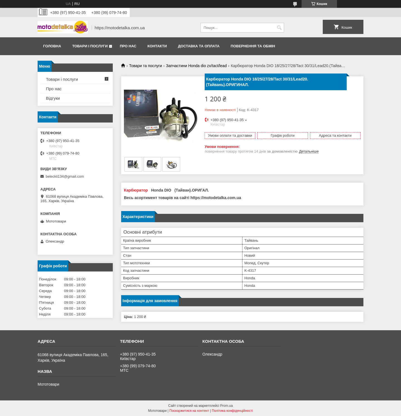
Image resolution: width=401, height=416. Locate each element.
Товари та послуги (145, 65)
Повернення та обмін (253, 46)
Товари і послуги (89, 46)
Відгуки (53, 98)
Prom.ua (226, 406)
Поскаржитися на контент (189, 411)
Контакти (157, 46)
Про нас (128, 46)
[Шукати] (279, 28)
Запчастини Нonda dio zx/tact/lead (196, 65)
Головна (52, 46)
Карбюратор (136, 190)
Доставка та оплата (198, 46)
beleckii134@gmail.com (65, 176)
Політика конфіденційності (232, 411)
